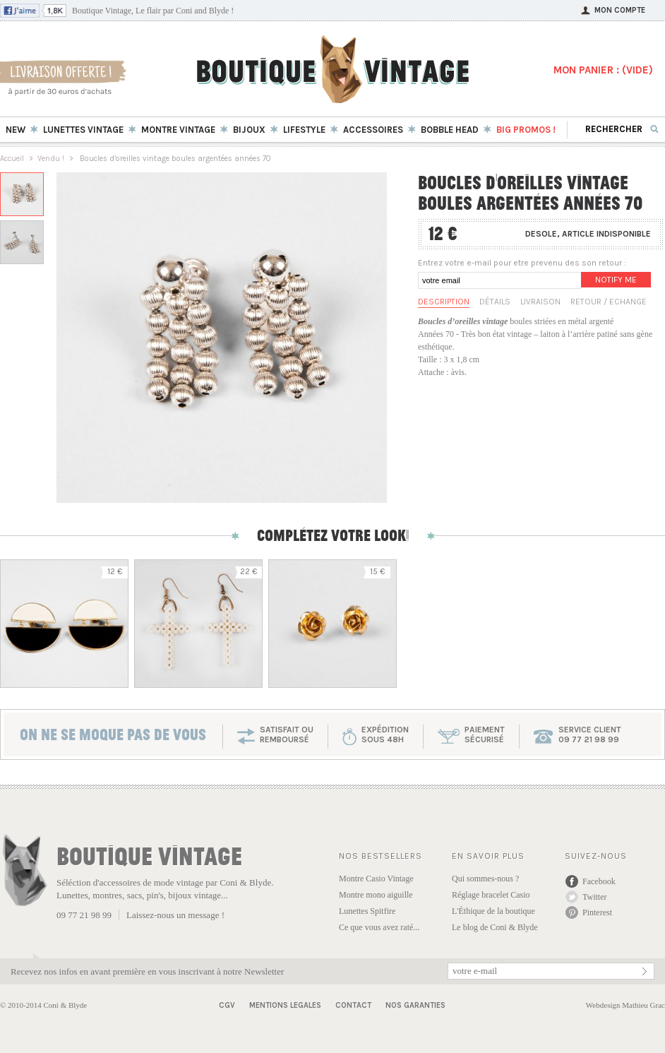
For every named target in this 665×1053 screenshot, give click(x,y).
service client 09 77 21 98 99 (589, 734)
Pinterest (597, 912)
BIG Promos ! (526, 129)
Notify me (616, 280)
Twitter (594, 897)
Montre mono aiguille (376, 895)
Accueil (12, 158)
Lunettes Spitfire (367, 911)
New (15, 129)
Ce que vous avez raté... (379, 927)
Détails (494, 302)
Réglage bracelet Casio (491, 895)
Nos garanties (415, 1005)
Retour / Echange (608, 302)
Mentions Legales (285, 1005)
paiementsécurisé (485, 734)
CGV (227, 1005)
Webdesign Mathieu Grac (625, 1005)
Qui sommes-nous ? (485, 879)
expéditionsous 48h (385, 734)
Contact (353, 1005)
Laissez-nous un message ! (175, 915)
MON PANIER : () (603, 70)
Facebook (599, 881)
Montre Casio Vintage (376, 879)
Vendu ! (50, 158)
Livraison (540, 302)
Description (443, 302)
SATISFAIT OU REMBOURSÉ (286, 734)
